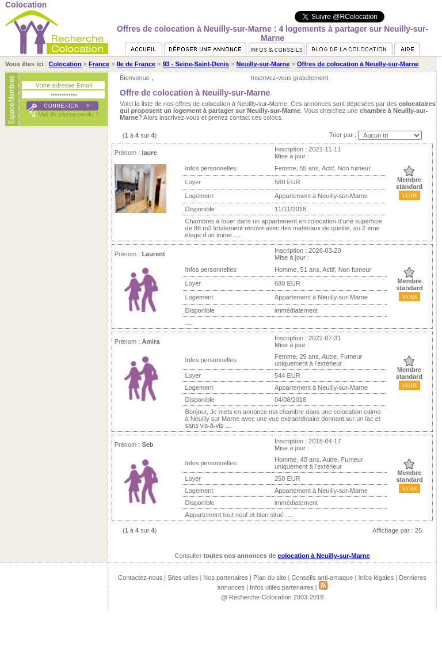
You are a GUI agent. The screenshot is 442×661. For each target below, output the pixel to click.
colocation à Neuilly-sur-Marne (323, 555)
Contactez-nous (140, 577)
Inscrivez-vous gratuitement (290, 77)
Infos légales (376, 577)
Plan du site (269, 577)
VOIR (409, 195)
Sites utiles (182, 577)
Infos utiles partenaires (282, 587)
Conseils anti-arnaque (322, 577)
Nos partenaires (225, 577)
